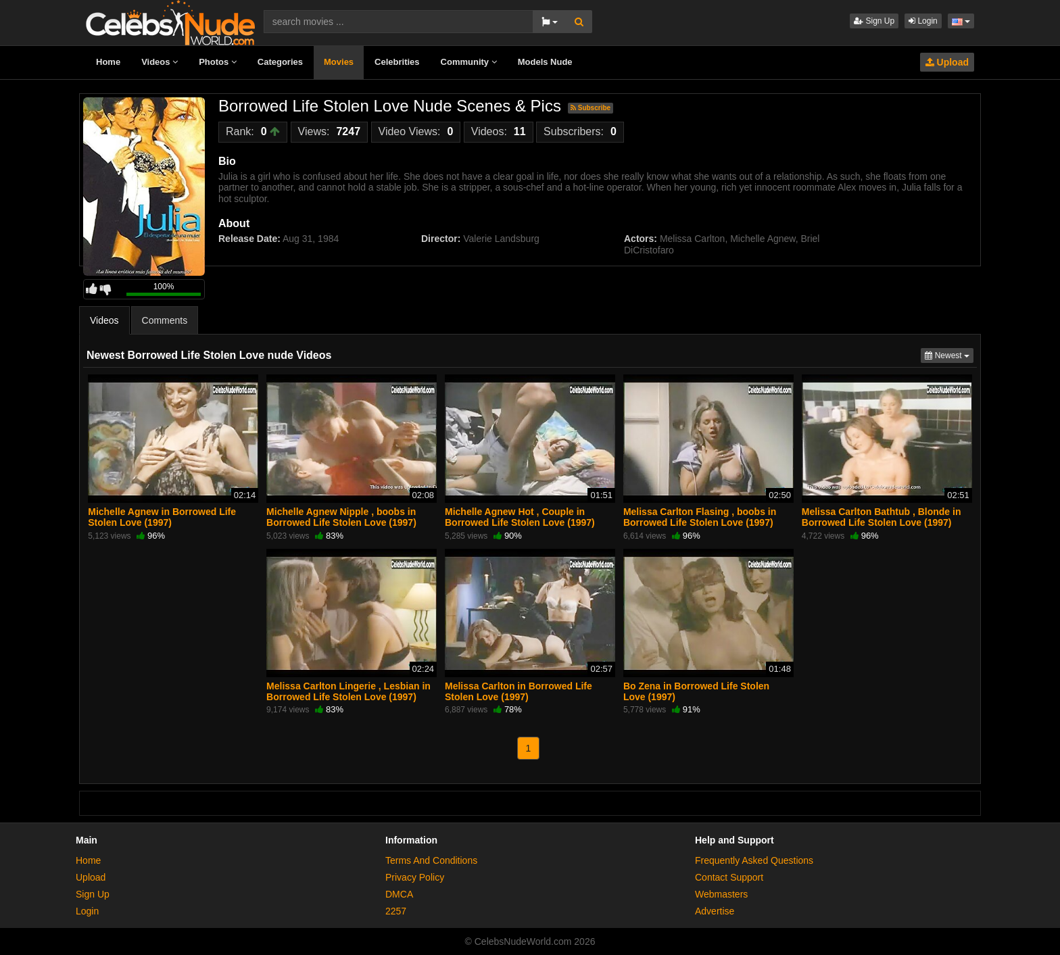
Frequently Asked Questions (754, 860)
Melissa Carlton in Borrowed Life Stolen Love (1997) (518, 691)
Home (108, 62)
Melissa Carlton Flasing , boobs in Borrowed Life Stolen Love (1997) (699, 517)
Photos (218, 62)
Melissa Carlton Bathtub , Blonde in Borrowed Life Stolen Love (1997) (881, 517)
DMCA (399, 894)
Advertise (714, 911)
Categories (280, 62)
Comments (165, 320)
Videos (159, 62)
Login (923, 21)
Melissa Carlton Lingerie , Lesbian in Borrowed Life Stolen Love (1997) (348, 691)
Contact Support (729, 877)
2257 (395, 911)
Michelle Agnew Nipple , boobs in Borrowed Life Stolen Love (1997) (341, 517)
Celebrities (397, 62)
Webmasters (721, 894)
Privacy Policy (414, 877)
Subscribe (590, 108)
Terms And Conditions (431, 860)
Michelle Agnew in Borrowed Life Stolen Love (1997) (162, 517)
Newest (949, 354)
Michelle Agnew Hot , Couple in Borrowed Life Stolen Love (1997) (520, 517)
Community (469, 62)
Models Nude (545, 62)
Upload (947, 62)
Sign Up (874, 21)
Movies (339, 62)
